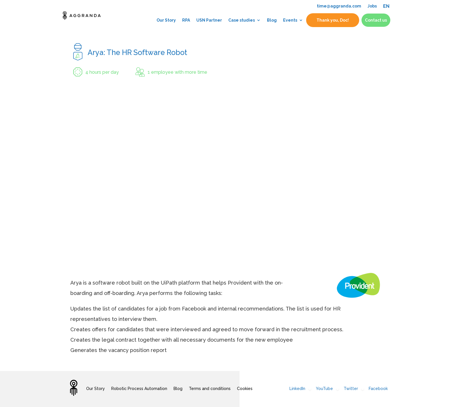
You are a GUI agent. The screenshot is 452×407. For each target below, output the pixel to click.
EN (386, 6)
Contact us (376, 19)
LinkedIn (297, 388)
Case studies (241, 19)
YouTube (324, 388)
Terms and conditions (210, 388)
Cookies (245, 388)
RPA (186, 19)
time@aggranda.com (339, 6)
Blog (272, 19)
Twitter (351, 388)
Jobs (372, 6)
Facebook (378, 388)
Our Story (166, 19)
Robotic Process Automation (139, 388)
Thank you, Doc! (333, 19)
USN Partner (209, 19)
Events (290, 19)
